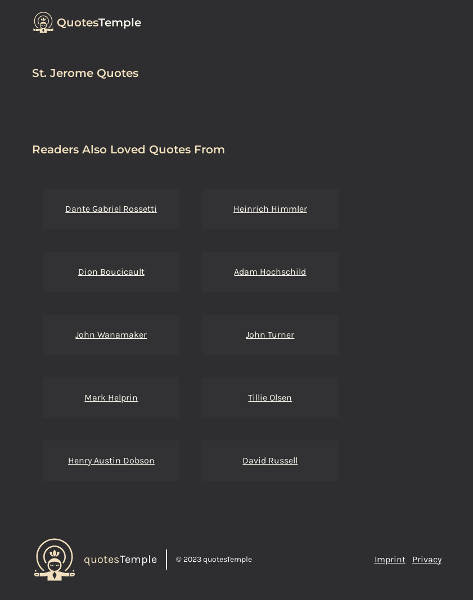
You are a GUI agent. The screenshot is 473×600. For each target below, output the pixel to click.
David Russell (270, 460)
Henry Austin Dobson (111, 460)
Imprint (390, 559)
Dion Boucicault (111, 271)
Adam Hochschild (270, 271)
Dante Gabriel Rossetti (111, 208)
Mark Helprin (111, 397)
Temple (99, 22)
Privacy (427, 559)
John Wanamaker (111, 334)
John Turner (270, 334)
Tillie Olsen (270, 397)
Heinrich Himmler (270, 208)
